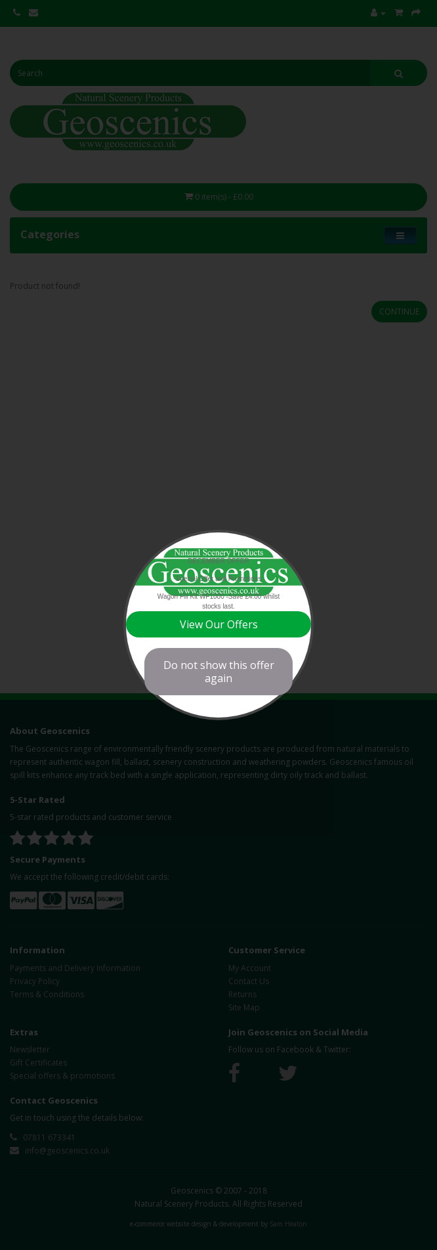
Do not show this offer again (218, 671)
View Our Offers (219, 624)
